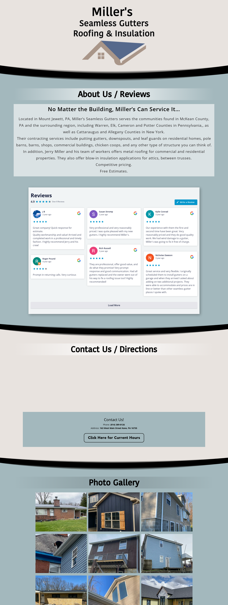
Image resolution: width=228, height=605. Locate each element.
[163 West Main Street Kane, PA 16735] (114, 383)
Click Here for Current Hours (114, 438)
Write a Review (185, 202)
